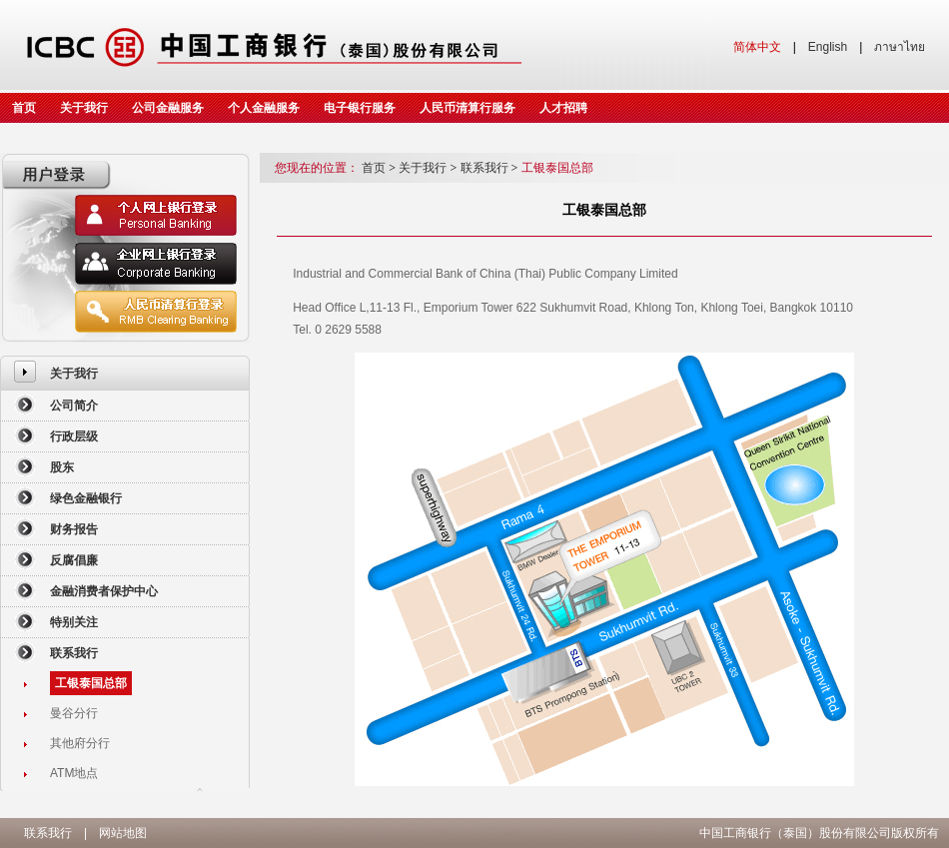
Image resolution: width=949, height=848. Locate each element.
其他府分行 (80, 743)
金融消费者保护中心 (104, 591)
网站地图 (123, 833)
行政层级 (74, 436)
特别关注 (74, 622)
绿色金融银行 (86, 498)
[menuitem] (125, 373)
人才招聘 (563, 108)
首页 (24, 108)
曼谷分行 (74, 713)
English (827, 47)
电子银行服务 (360, 108)
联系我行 (74, 653)
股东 (62, 467)
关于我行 (84, 108)
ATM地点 (74, 773)
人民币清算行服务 (467, 108)
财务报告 (74, 529)
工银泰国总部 (91, 683)
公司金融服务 (168, 108)
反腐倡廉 (74, 560)
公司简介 (74, 406)
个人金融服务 (264, 108)
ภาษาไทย (899, 47)
